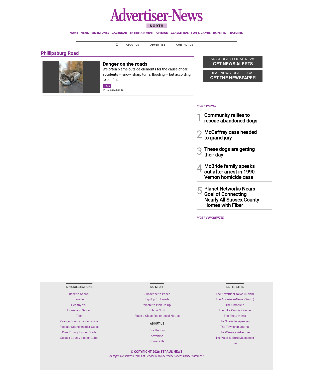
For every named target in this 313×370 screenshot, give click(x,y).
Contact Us (184, 44)
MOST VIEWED (206, 106)
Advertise (157, 44)
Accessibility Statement (189, 356)
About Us (132, 44)
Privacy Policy (164, 356)
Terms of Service (144, 356)
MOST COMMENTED (210, 218)
